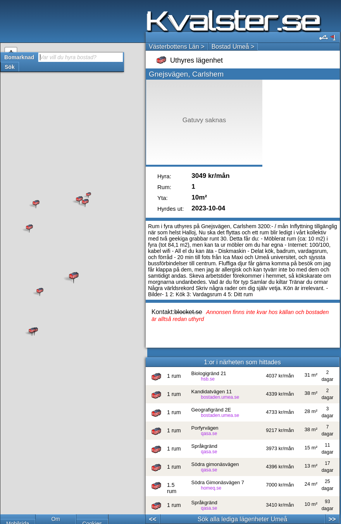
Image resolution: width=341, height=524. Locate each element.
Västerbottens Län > (177, 46)
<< (153, 519)
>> (332, 519)
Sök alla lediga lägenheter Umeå (242, 519)
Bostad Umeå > (233, 46)
